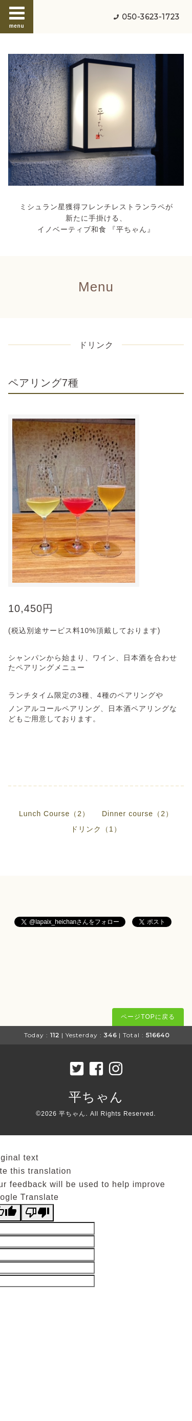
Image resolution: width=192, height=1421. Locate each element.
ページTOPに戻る (148, 1016)
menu (17, 16)
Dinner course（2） (137, 814)
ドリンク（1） (96, 829)
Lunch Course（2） (54, 814)
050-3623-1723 (151, 17)
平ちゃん (96, 1097)
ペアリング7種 (43, 382)
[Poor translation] (37, 1212)
